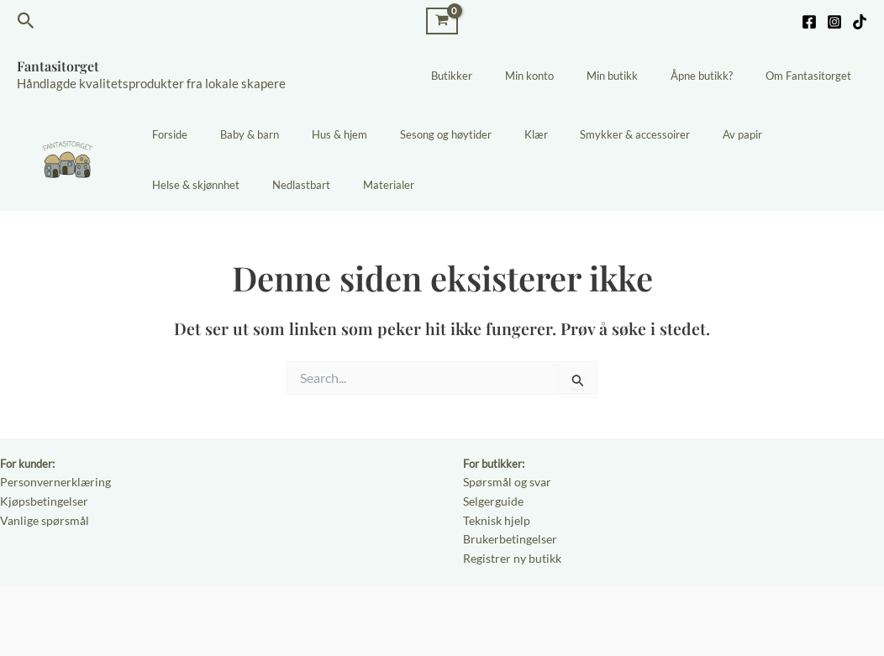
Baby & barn (233, 134)
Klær (487, 134)
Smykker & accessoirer (576, 134)
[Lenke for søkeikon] (26, 21)
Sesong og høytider (408, 134)
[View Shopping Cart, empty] (442, 21)
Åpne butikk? (718, 75)
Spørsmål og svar (504, 481)
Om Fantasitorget (813, 75)
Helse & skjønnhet (758, 134)
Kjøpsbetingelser (40, 499)
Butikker (500, 75)
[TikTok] (859, 21)
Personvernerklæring (51, 481)
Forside (164, 134)
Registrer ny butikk (509, 553)
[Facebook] (809, 21)
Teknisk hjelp (494, 517)
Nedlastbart (176, 185)
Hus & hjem (312, 134)
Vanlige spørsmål (41, 517)
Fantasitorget (58, 66)
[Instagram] (834, 21)
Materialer (252, 185)
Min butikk (639, 75)
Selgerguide (491, 499)
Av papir (672, 134)
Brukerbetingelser (506, 536)
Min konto (567, 75)
